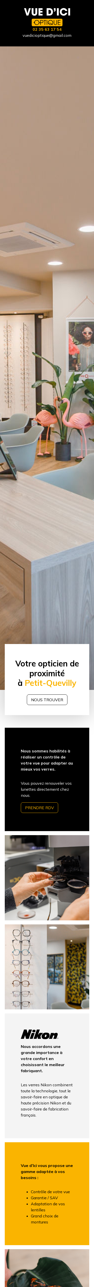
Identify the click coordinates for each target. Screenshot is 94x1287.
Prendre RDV (39, 807)
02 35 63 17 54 (47, 29)
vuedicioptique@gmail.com (47, 35)
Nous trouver (47, 699)
